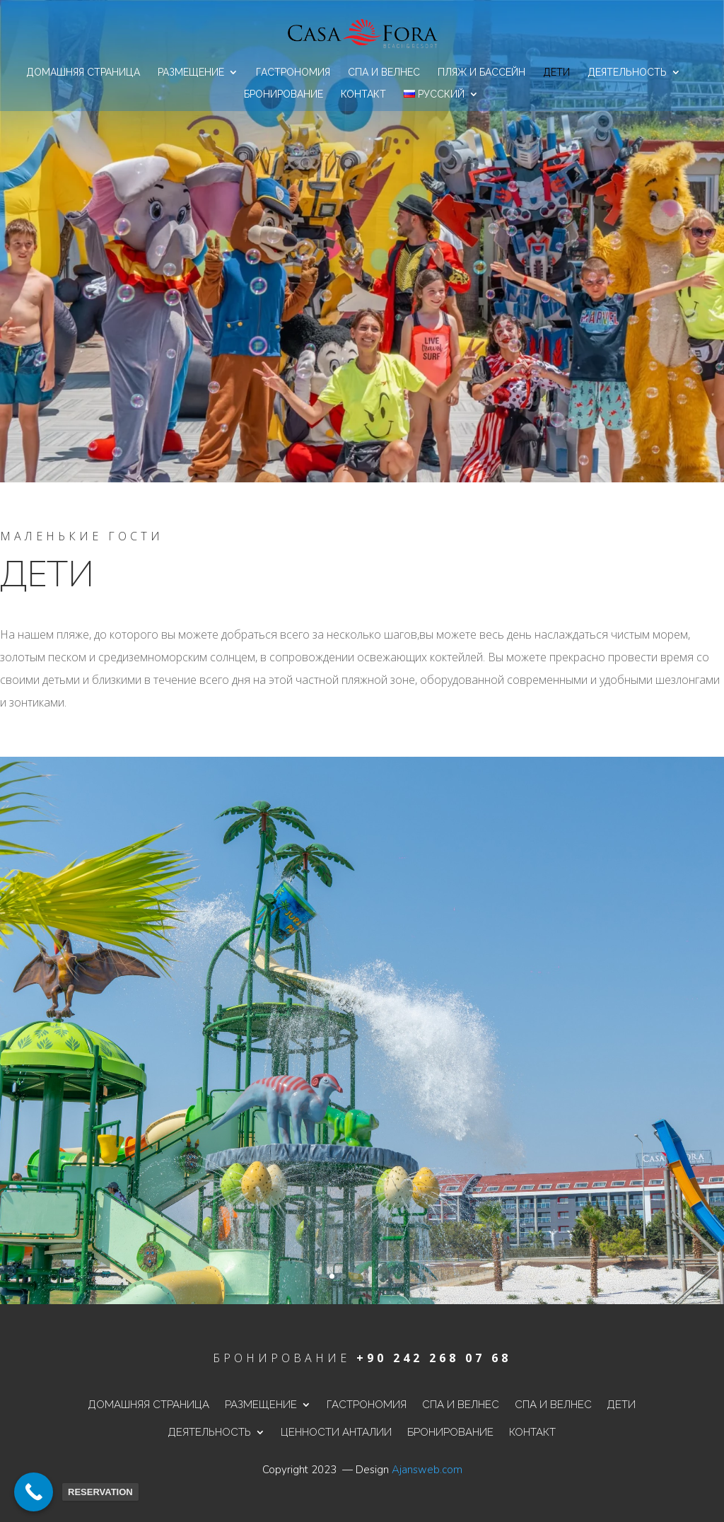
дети (556, 72)
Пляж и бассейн (481, 72)
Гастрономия (293, 72)
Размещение (191, 72)
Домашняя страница (83, 72)
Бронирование (283, 94)
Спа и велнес (384, 72)
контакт (363, 94)
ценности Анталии (336, 1432)
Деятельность (627, 72)
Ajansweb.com (427, 1470)
